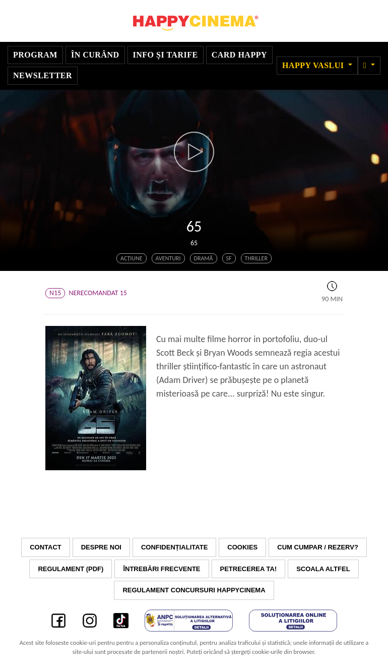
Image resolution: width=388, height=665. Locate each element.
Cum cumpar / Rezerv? (317, 547)
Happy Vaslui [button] (314, 65)
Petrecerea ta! (248, 569)
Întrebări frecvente (161, 569)
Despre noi (101, 547)
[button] (369, 66)
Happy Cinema (194, 21)
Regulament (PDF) (70, 569)
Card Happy (239, 54)
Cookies (242, 547)
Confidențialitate (174, 547)
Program (35, 54)
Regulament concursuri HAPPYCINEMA (193, 590)
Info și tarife (165, 54)
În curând (95, 54)
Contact (45, 547)
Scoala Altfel (323, 569)
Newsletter (42, 75)
